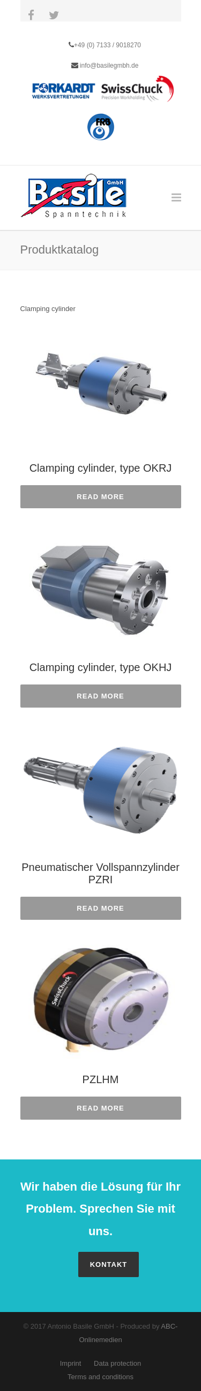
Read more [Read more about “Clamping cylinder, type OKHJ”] (100, 696)
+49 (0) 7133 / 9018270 (107, 45)
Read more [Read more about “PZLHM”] (100, 1108)
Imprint (70, 1363)
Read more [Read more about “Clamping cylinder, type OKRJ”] (100, 497)
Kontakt (109, 1264)
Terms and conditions (100, 1377)
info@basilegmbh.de (108, 65)
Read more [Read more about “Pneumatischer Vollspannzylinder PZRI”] (100, 908)
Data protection (117, 1363)
